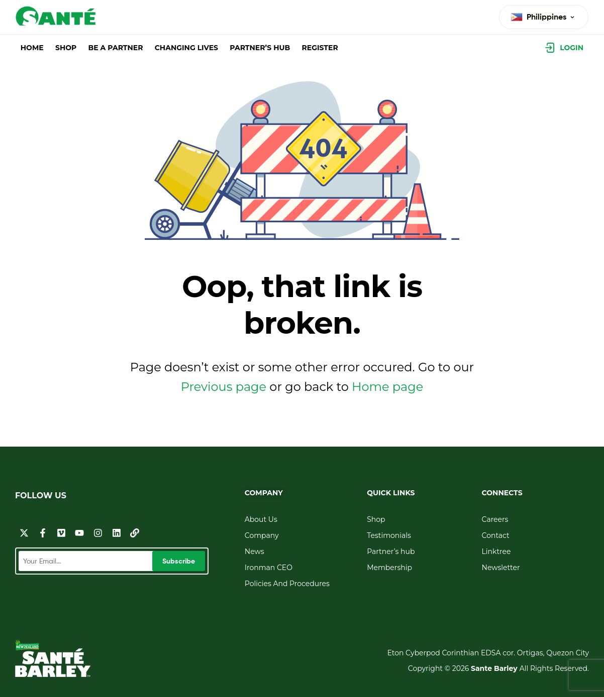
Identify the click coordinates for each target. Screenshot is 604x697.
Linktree (496, 551)
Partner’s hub (391, 551)
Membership (389, 567)
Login (571, 47)
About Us (261, 519)
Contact (496, 535)
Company (262, 535)
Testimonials (389, 535)
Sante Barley (495, 668)
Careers (495, 519)
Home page (387, 386)
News (254, 551)
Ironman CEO (268, 567)
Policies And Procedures (287, 583)
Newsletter (501, 567)
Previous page (223, 386)
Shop (376, 519)
